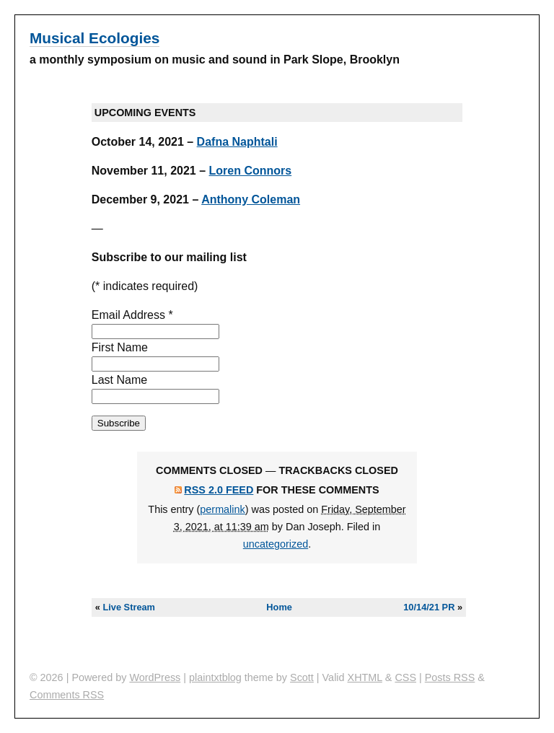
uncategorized (275, 544)
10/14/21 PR (428, 607)
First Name (120, 347)
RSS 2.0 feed (218, 490)
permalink (222, 509)
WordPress (154, 677)
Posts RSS (450, 677)
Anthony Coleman (250, 199)
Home (279, 607)
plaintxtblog (215, 677)
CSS (405, 677)
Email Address (132, 315)
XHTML (365, 677)
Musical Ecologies (94, 38)
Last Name (119, 380)
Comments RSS (67, 695)
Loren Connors (250, 170)
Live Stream (128, 607)
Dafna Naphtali (237, 142)
